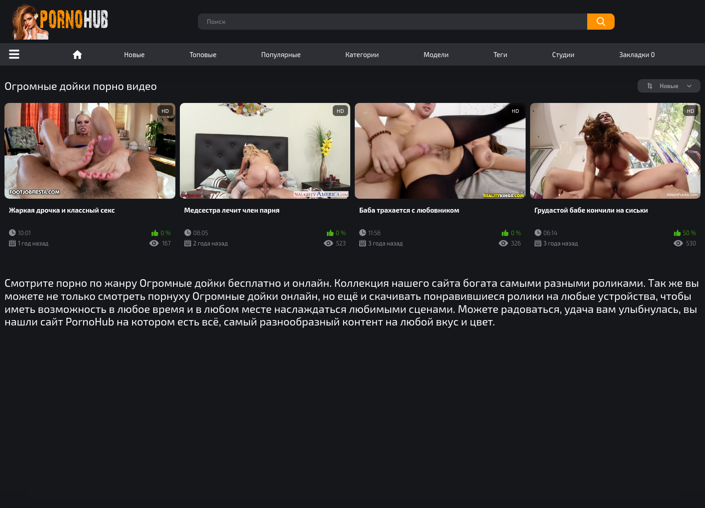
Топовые (202, 54)
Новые (134, 54)
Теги (500, 54)
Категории (362, 54)
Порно (77, 54)
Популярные (281, 54)
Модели (436, 54)
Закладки (637, 54)
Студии (563, 54)
